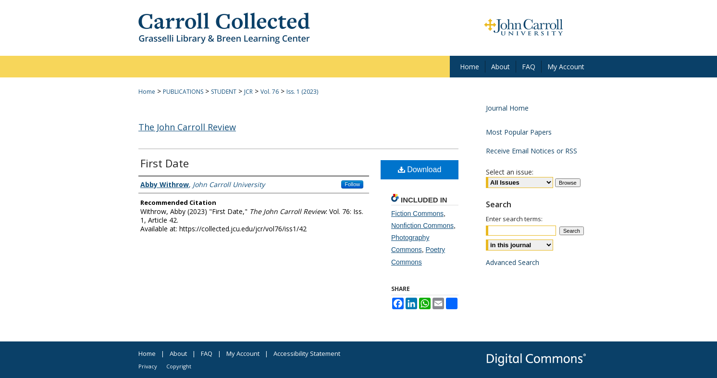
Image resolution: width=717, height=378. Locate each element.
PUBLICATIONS (183, 92)
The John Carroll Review (187, 127)
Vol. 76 (269, 92)
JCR (248, 92)
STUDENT (223, 92)
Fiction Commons (417, 213)
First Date (164, 163)
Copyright (178, 366)
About (178, 353)
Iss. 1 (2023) (302, 92)
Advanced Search (512, 262)
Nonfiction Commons (422, 225)
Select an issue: (509, 171)
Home (146, 92)
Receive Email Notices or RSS (531, 150)
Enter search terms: (514, 218)
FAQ (206, 353)
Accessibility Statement (306, 353)
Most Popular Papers (519, 132)
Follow (352, 184)
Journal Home (507, 108)
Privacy (147, 366)
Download (420, 169)
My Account (243, 353)
